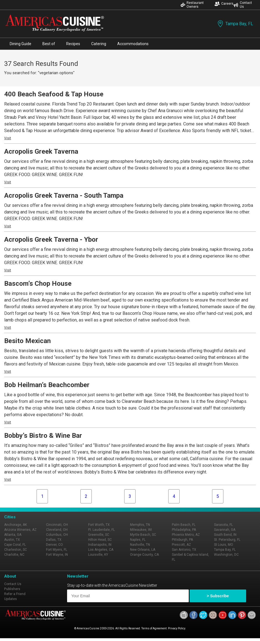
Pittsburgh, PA (182, 540)
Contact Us (242, 4)
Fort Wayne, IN (57, 555)
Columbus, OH (57, 535)
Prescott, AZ (181, 545)
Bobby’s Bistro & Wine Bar (43, 435)
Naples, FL (138, 540)
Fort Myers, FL (56, 550)
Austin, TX (12, 540)
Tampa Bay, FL (234, 23)
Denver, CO (54, 545)
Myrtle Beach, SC (143, 535)
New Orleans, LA (142, 550)
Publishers (12, 589)
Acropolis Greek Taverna (41, 151)
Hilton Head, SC (100, 540)
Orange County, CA (144, 555)
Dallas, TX (54, 540)
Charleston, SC (15, 550)
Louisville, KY (98, 555)
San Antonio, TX (184, 550)
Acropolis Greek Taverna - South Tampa (63, 195)
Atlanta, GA (12, 535)
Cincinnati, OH (57, 525)
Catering (98, 44)
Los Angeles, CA (100, 550)
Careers (224, 3)
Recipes (73, 44)
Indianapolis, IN (99, 545)
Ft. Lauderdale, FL (101, 530)
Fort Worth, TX (99, 525)
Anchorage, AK (15, 525)
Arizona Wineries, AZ (20, 530)
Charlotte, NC (14, 555)
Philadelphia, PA (184, 530)
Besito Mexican (27, 341)
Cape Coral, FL (15, 545)
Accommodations (133, 44)
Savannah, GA (224, 530)
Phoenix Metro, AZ (186, 535)
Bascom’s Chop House (38, 283)
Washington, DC (226, 555)
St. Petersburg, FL (227, 540)
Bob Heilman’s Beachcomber (47, 385)
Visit (7, 138)
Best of (48, 44)
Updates (10, 599)
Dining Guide (20, 44)
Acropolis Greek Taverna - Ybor (51, 239)
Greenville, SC (98, 535)
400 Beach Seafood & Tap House (53, 94)
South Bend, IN (225, 535)
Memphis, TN (140, 525)
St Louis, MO (223, 545)
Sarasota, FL (223, 525)
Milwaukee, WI (141, 530)
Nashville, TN (140, 545)
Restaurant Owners (192, 4)
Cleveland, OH (57, 530)
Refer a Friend (15, 594)
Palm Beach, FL (183, 525)
